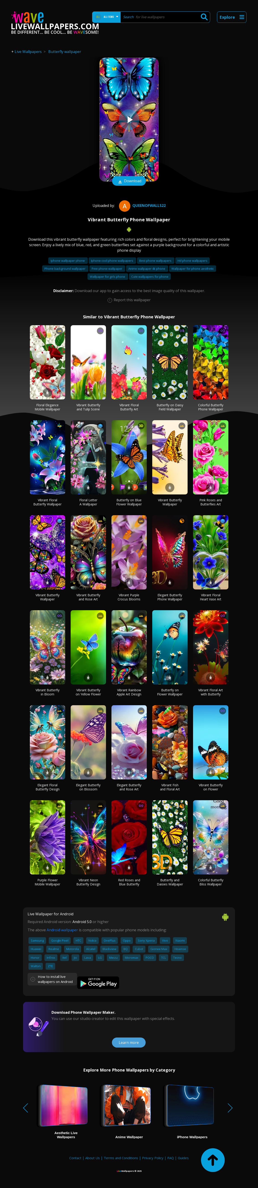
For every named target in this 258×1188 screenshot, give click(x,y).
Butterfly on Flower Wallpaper (170, 692)
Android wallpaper (62, 929)
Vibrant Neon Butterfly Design (88, 882)
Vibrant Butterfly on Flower (211, 787)
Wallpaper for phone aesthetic (192, 269)
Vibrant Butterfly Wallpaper (170, 502)
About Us (92, 1158)
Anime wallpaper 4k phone (147, 269)
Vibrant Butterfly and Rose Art (88, 597)
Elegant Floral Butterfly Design (47, 787)
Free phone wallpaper (107, 269)
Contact (75, 1158)
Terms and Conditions (121, 1158)
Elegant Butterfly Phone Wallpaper (169, 597)
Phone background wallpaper (65, 269)
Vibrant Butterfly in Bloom (47, 692)
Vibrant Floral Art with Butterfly (210, 692)
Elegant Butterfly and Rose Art (129, 787)
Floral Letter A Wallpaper (88, 502)
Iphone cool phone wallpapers (112, 261)
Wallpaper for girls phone (108, 277)
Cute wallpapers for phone (149, 277)
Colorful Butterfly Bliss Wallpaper (210, 882)
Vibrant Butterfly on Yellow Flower (88, 692)
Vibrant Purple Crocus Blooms (129, 597)
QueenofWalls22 (142, 205)
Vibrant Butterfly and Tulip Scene (88, 407)
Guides (183, 1158)
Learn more (129, 1042)
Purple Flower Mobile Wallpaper (47, 882)
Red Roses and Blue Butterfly (129, 882)
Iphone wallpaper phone (68, 261)
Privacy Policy (152, 1158)
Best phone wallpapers (155, 261)
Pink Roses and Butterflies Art (210, 502)
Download (129, 181)
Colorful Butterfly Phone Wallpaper (210, 407)
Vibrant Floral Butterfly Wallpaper (47, 502)
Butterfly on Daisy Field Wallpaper (170, 407)
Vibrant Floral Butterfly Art (129, 407)
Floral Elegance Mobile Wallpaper (47, 407)
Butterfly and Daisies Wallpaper (170, 882)
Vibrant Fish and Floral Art (170, 787)
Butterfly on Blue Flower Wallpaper (129, 502)
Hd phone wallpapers (192, 261)
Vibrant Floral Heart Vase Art (210, 597)
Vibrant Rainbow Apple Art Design (129, 692)
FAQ (170, 1158)
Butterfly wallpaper (64, 51)
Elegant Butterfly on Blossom (88, 787)
